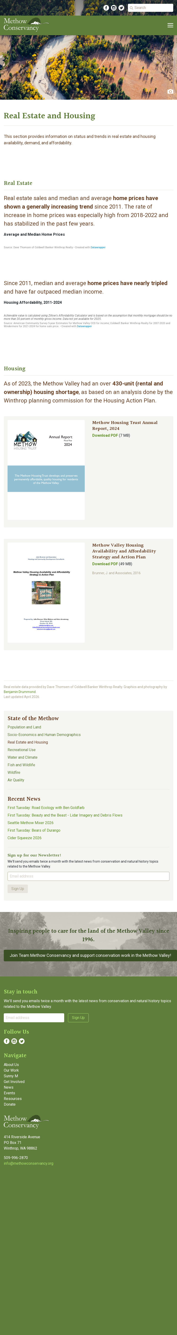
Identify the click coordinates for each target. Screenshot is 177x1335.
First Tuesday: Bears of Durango (34, 830)
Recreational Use (22, 750)
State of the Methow (33, 718)
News (8, 1087)
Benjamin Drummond (20, 692)
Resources (13, 1098)
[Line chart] (88, 318)
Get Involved (14, 1081)
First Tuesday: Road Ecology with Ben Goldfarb (46, 807)
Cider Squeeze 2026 (25, 838)
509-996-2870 (16, 1157)
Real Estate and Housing (28, 742)
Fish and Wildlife (21, 765)
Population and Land (24, 727)
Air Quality (16, 780)
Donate (10, 1104)
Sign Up (17, 888)
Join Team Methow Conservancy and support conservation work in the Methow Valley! (90, 955)
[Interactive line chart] (88, 245)
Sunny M (11, 1076)
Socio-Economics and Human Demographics (44, 734)
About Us (11, 1064)
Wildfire (14, 772)
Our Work (11, 1070)
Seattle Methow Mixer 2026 (31, 823)
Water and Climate (23, 757)
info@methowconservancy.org (28, 1163)
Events (9, 1093)
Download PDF (105, 435)
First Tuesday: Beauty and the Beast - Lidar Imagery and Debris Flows (65, 815)
